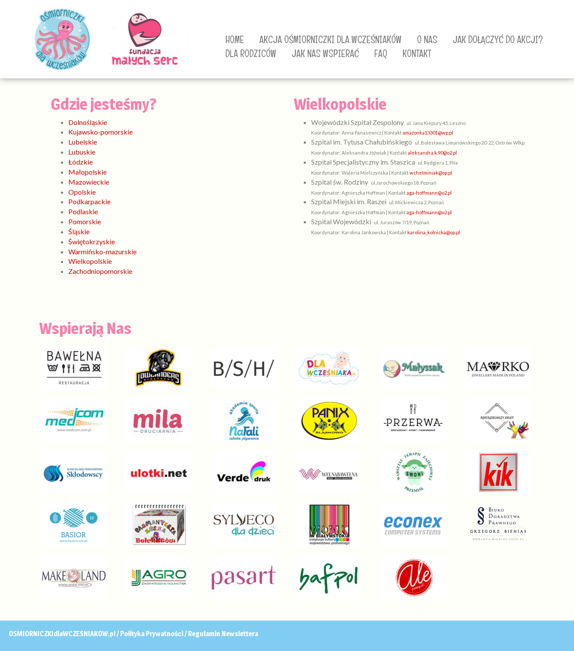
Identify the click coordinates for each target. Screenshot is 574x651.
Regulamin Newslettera (223, 634)
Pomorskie (84, 221)
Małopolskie (87, 172)
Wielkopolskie (90, 261)
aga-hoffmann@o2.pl (429, 193)
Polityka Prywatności (151, 634)
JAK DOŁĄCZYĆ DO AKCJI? (498, 39)
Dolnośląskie (87, 122)
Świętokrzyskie (91, 241)
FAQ (380, 53)
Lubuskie (81, 152)
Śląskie (79, 231)
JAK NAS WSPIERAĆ (325, 53)
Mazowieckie (88, 182)
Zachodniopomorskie (100, 271)
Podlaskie (83, 211)
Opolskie (82, 192)
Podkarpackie (89, 201)
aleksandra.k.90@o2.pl (432, 152)
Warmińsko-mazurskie (102, 251)
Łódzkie (80, 162)
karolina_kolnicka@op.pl (433, 232)
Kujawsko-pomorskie (100, 132)
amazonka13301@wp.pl (428, 132)
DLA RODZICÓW (250, 53)
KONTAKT (417, 53)
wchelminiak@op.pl (431, 172)
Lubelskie (82, 142)
